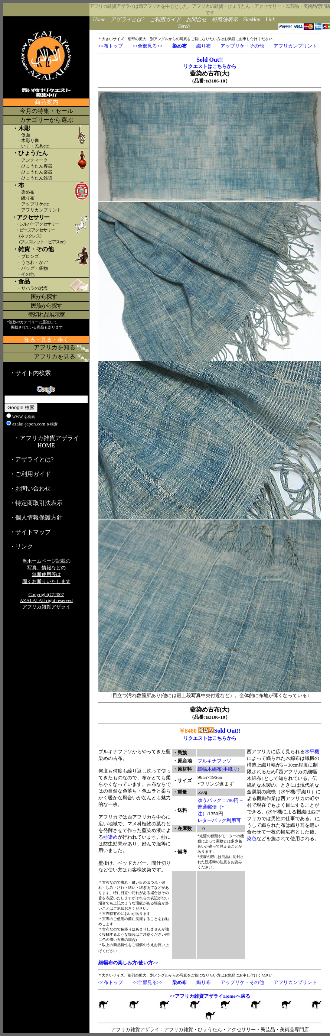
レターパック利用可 (219, 820)
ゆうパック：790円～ (220, 800)
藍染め (110, 837)
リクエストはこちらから (209, 66)
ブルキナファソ (214, 761)
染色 (252, 838)
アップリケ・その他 (242, 46)
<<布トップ (110, 46)
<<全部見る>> (148, 46)
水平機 (312, 751)
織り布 (203, 46)
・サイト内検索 (30, 373)
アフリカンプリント (295, 46)
